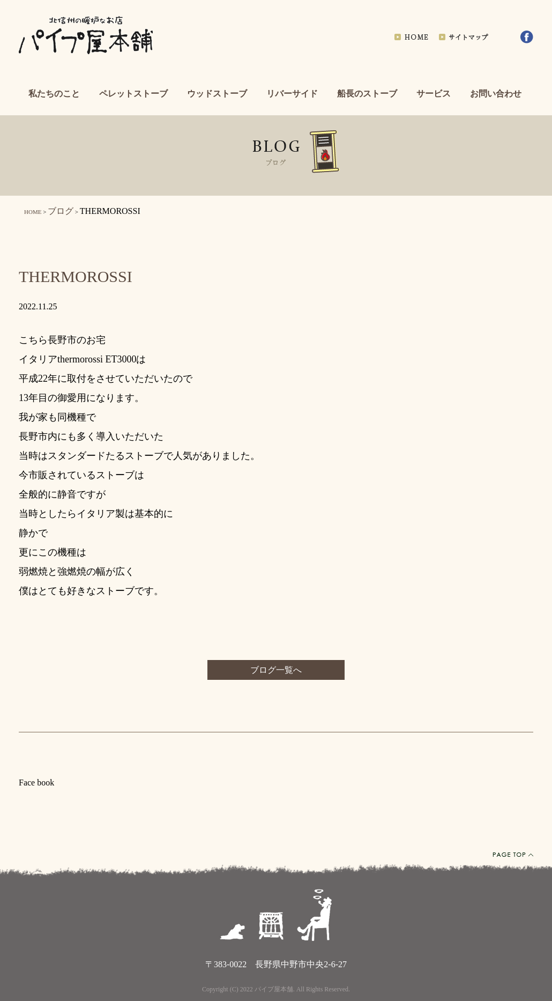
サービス (433, 93)
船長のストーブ (367, 93)
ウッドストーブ (217, 93)
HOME (32, 212)
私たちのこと (54, 93)
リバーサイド (292, 93)
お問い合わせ (495, 93)
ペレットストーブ (133, 93)
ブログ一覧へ (276, 669)
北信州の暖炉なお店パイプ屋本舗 (86, 36)
